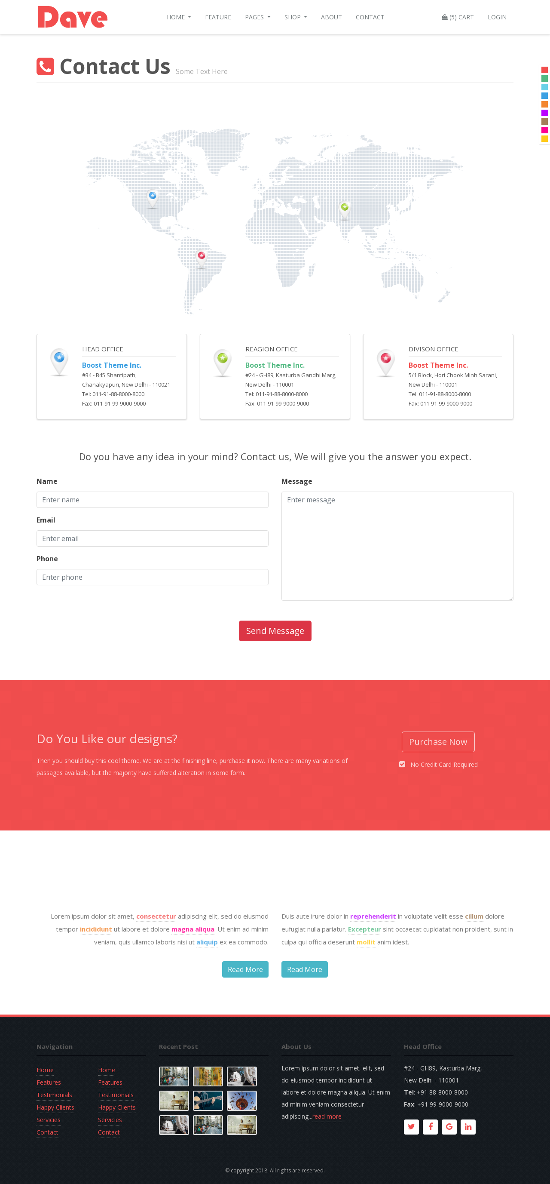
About (331, 17)
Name (47, 481)
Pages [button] (255, 17)
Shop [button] (293, 17)
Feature (218, 17)
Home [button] (176, 17)
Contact (370, 17)
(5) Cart (458, 17)
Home (45, 1070)
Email (46, 520)
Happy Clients (55, 1107)
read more (327, 1116)
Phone (47, 558)
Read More (245, 1000)
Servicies (49, 1120)
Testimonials (54, 1095)
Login (497, 17)
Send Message (275, 631)
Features (49, 1082)
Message (296, 481)
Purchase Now (438, 741)
